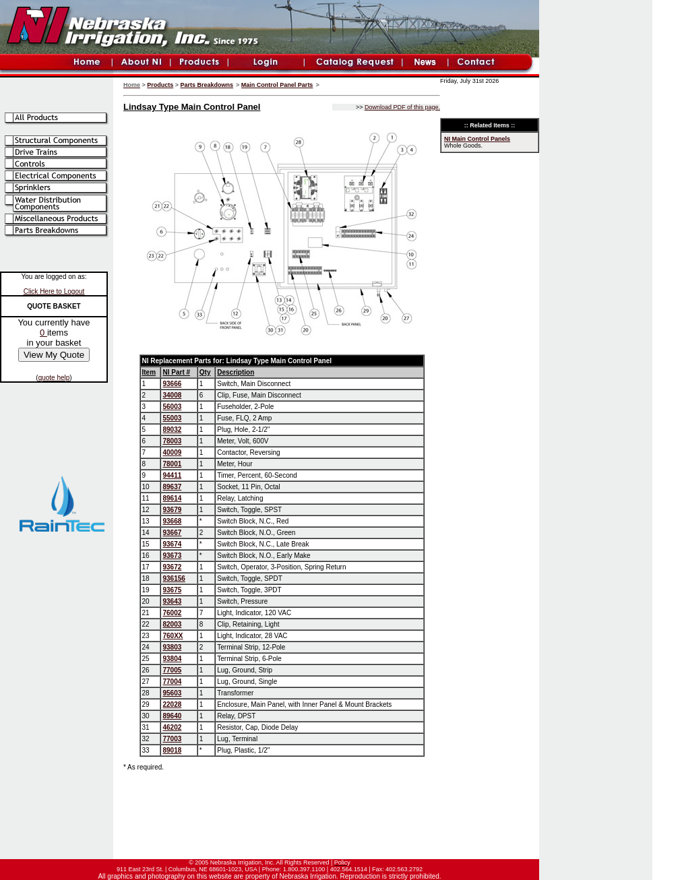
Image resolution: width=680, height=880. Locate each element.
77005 (171, 670)
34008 (171, 395)
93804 (171, 658)
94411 (171, 475)
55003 (171, 418)
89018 (171, 750)
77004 (171, 681)
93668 (171, 521)
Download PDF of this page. (402, 107)
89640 (171, 716)
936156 (173, 578)
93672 (171, 567)
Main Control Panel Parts (277, 85)
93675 (171, 590)
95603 (171, 693)
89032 (171, 429)
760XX (172, 635)
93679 (171, 509)
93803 (171, 647)
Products (160, 85)
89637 (171, 487)
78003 (171, 441)
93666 (171, 383)
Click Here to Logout (54, 291)
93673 (171, 555)
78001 (171, 464)
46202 (171, 727)
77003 (171, 739)
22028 (171, 704)
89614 (171, 498)
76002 (171, 613)
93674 (171, 544)
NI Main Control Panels (477, 138)
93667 (171, 532)
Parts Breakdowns (207, 85)
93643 (171, 601)
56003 (171, 406)
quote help (54, 377)
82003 (171, 624)
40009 (171, 452)
